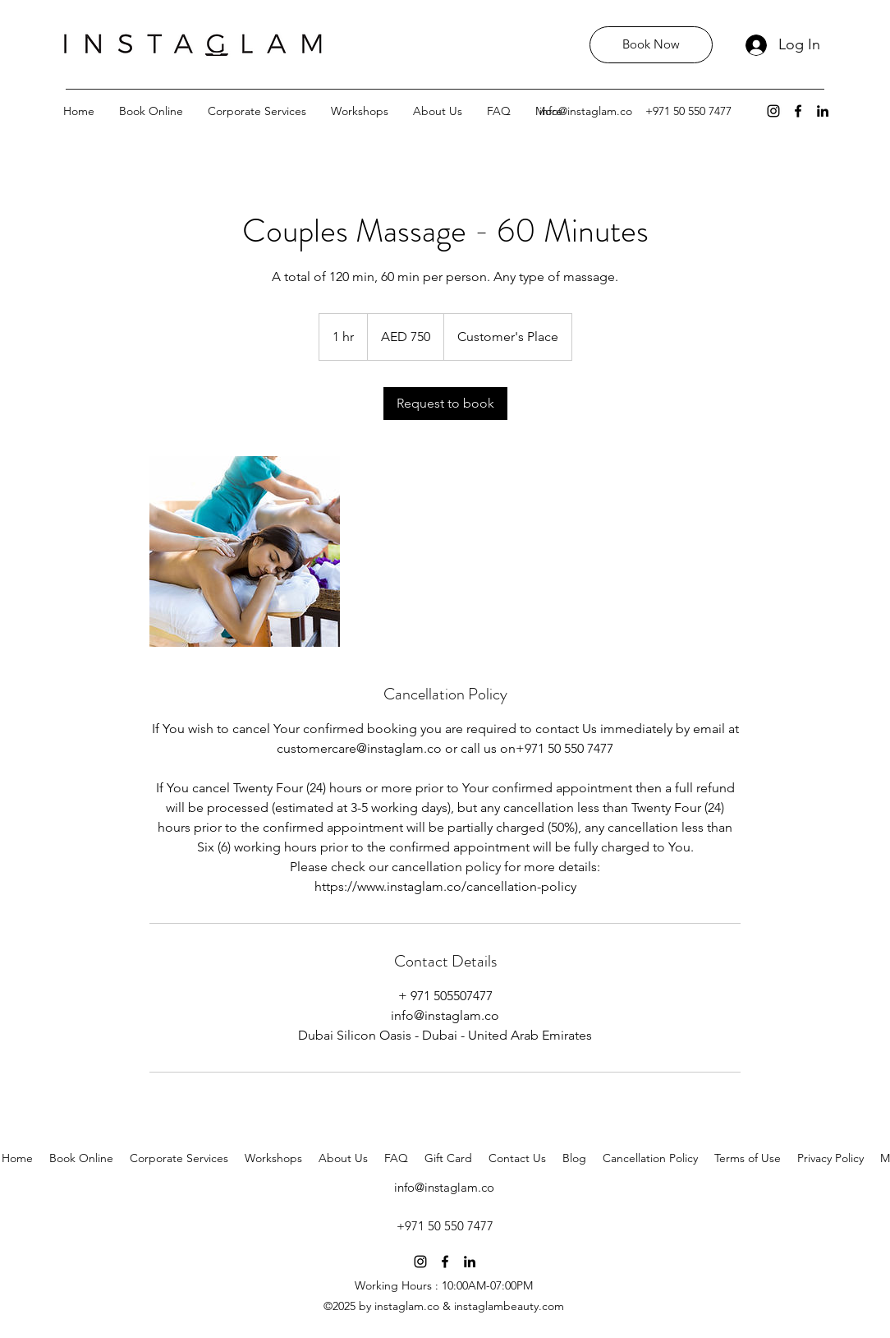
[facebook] (798, 111)
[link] (445, 403)
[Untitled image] (244, 551)
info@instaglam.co (585, 111)
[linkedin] (822, 111)
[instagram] (773, 111)
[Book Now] (651, 44)
